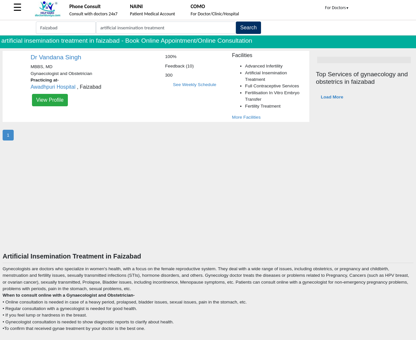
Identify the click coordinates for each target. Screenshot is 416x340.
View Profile (50, 100)
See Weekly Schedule (194, 84)
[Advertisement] (208, 203)
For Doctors (337, 7)
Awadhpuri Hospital (53, 87)
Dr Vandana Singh (56, 57)
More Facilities (246, 117)
